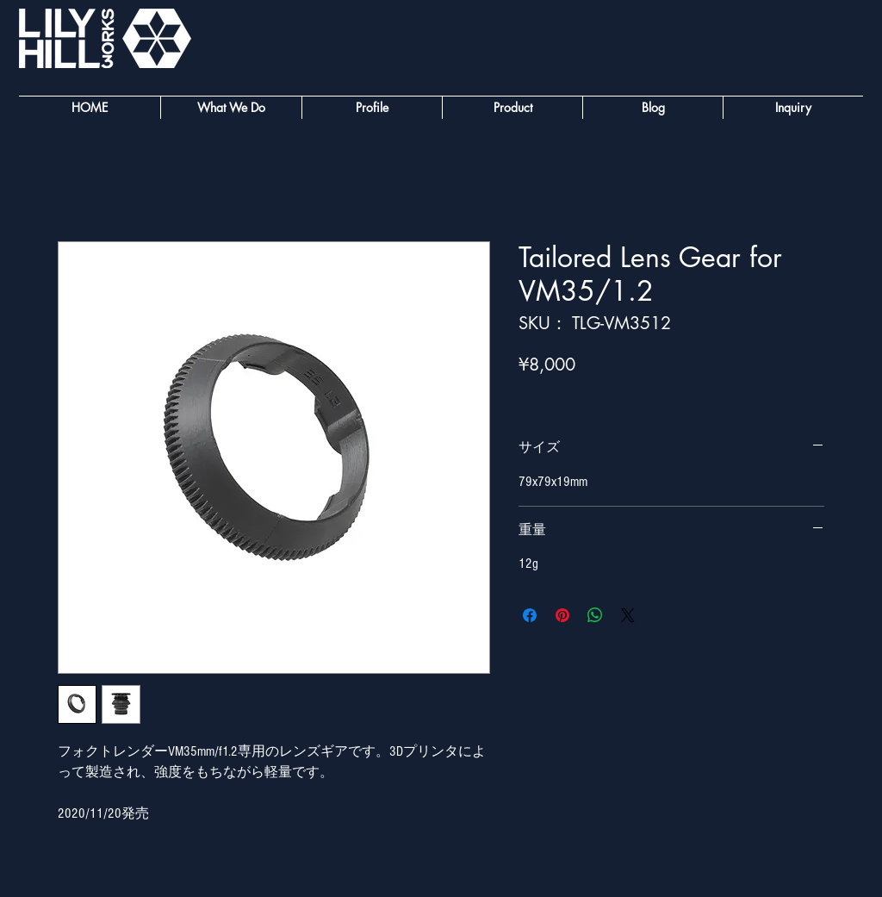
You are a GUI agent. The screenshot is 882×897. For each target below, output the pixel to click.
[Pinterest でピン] (562, 615)
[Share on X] (628, 615)
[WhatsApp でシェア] (595, 615)
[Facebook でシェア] (529, 615)
